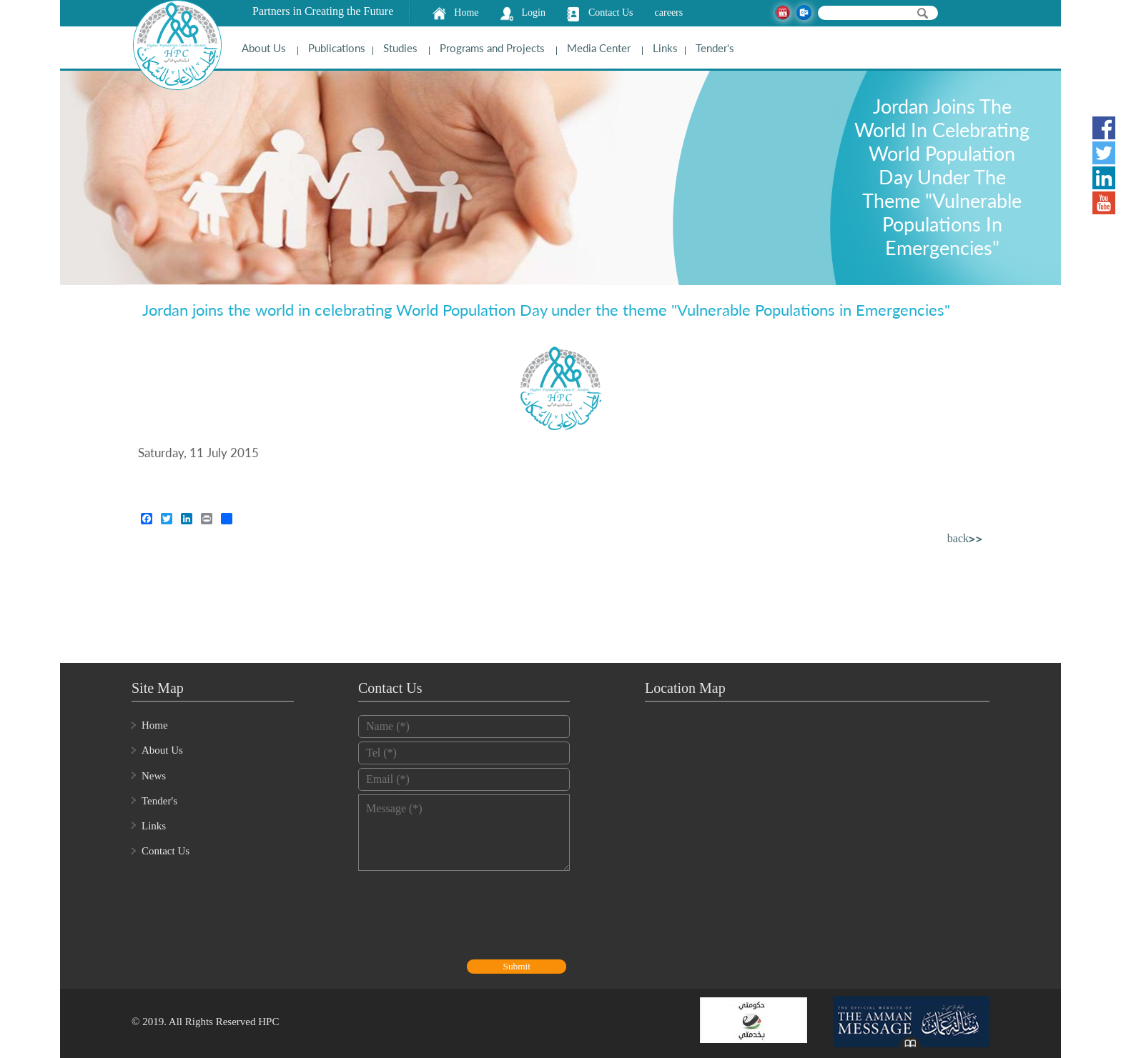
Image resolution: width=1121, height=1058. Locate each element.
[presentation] (467, 916)
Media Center (599, 47)
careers (669, 12)
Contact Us (610, 12)
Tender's (715, 47)
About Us (264, 47)
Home (466, 12)
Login (533, 12)
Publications (336, 47)
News (154, 776)
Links (665, 47)
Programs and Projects (492, 47)
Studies (400, 47)
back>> (965, 539)
